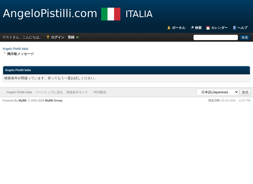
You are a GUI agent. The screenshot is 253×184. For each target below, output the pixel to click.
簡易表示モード (77, 92)
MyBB (22, 100)
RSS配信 (100, 92)
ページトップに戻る (49, 92)
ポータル (178, 28)
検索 (198, 28)
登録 (71, 37)
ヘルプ (242, 28)
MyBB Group (53, 100)
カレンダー (219, 28)
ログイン (57, 37)
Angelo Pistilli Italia (15, 49)
